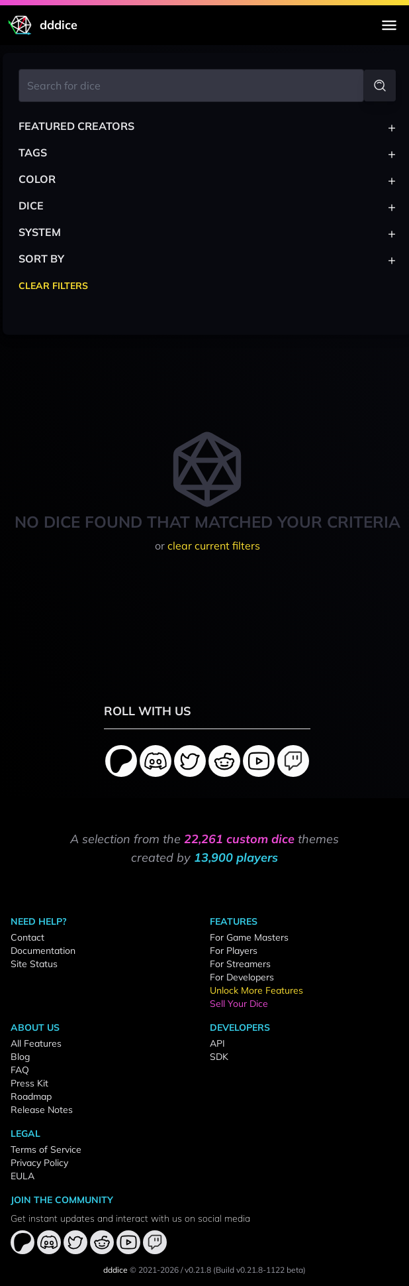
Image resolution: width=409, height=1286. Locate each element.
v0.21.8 (198, 1270)
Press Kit (29, 1083)
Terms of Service (46, 1149)
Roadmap (31, 1096)
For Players (233, 951)
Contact (27, 937)
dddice (115, 1270)
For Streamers (240, 964)
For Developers (242, 977)
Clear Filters (53, 286)
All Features (36, 1043)
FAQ (20, 1070)
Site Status (34, 964)
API (217, 1043)
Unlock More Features (256, 990)
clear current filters (213, 545)
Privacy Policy (39, 1163)
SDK (219, 1057)
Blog (20, 1057)
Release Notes (42, 1110)
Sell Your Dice (239, 1004)
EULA (22, 1176)
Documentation (43, 951)
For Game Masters (249, 937)
